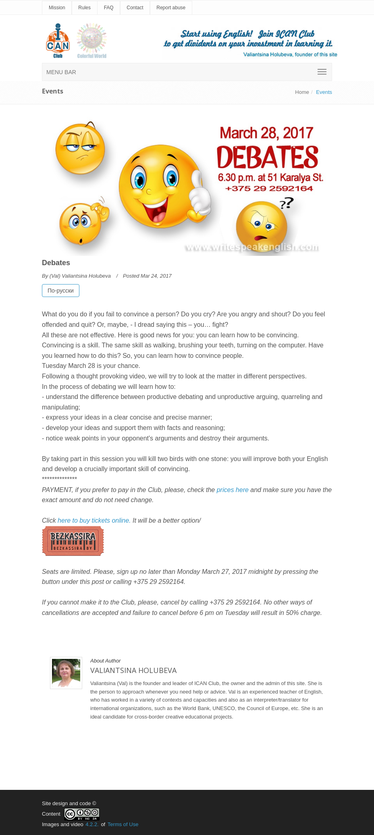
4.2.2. (92, 824)
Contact (135, 7)
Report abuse (170, 7)
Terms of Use (123, 824)
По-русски (61, 290)
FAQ (109, 7)
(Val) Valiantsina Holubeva (80, 276)
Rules (84, 7)
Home (302, 92)
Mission (57, 7)
